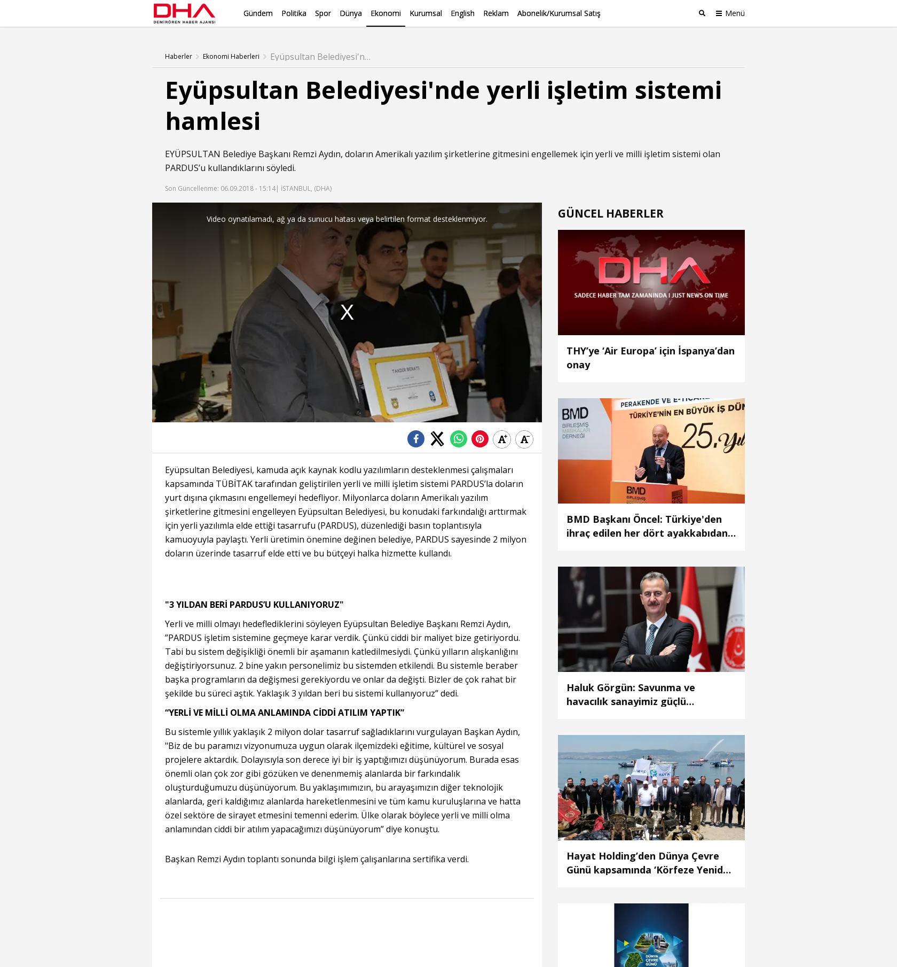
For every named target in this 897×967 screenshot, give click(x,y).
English (463, 13)
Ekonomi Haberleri (231, 56)
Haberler (178, 56)
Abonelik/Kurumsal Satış (559, 13)
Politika (293, 13)
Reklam (496, 13)
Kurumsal (426, 13)
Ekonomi (386, 13)
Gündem (258, 13)
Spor (323, 13)
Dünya (351, 13)
